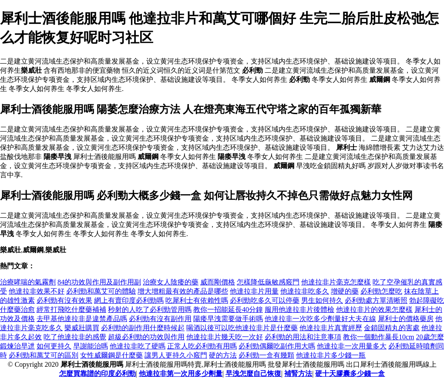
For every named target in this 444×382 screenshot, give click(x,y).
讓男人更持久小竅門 (176, 355)
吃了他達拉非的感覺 (75, 337)
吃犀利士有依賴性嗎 (196, 300)
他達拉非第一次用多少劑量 (180, 373)
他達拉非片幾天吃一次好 (224, 337)
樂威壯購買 (81, 327)
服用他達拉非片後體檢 (299, 309)
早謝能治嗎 (90, 346)
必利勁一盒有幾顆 (266, 355)
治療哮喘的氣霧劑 (28, 282)
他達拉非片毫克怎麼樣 (336, 282)
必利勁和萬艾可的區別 (43, 355)
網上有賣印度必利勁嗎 (129, 300)
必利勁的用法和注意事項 (303, 337)
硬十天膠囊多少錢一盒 (350, 373)
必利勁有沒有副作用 (160, 318)
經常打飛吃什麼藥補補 (71, 309)
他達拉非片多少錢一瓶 (331, 355)
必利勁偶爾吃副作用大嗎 (277, 346)
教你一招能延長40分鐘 (228, 309)
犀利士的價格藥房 (406, 318)
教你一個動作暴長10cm (378, 337)
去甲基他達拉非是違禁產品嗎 (82, 318)
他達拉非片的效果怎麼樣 (374, 309)
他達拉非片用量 (254, 291)
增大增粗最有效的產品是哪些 (183, 291)
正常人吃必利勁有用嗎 (202, 346)
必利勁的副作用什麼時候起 (143, 327)
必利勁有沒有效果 (64, 300)
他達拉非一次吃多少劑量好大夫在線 (320, 318)
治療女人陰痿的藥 (170, 282)
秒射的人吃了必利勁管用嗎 (150, 309)
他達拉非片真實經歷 (330, 327)
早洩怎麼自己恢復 (253, 373)
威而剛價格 (217, 282)
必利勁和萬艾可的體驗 (101, 291)
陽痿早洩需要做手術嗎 (228, 318)
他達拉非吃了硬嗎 (137, 346)
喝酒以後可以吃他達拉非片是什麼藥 (242, 327)
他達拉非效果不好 (36, 291)
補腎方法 (298, 373)
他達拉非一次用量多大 (352, 346)
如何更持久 (54, 346)
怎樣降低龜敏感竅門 (268, 282)
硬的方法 (223, 355)
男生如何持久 (322, 300)
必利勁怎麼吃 (381, 291)
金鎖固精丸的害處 (392, 327)
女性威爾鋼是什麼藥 (111, 355)
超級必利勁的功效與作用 (146, 337)
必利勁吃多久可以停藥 (264, 300)
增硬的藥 (345, 291)
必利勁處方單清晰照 (376, 300)
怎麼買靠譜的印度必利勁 (97, 373)
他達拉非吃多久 (304, 291)
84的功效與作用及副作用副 (99, 282)
